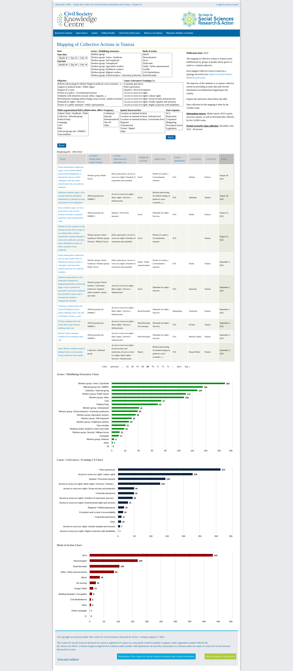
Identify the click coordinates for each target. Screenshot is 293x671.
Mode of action (149, 51)
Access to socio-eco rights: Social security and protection (153, 98)
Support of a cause (90, 90)
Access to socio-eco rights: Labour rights (153, 95)
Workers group (116, 54)
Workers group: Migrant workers (116, 72)
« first (104, 366)
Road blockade (157, 75)
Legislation (174, 128)
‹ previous (114, 366)
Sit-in (157, 60)
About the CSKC (63, 4)
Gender (94, 33)
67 (138, 366)
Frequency (109, 110)
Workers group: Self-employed (116, 60)
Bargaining (174, 122)
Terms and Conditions (68, 659)
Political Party (73, 119)
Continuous (111, 113)
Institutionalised (111, 119)
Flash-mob (157, 63)
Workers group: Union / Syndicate (116, 57)
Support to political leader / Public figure (90, 87)
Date (59, 51)
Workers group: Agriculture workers (116, 66)
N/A (174, 113)
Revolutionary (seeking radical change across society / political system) (90, 98)
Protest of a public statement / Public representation (90, 104)
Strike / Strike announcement (157, 66)
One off (111, 122)
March (157, 54)
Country (211, 159)
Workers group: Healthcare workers (116, 69)
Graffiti (157, 69)
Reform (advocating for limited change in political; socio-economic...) (90, 84)
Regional (142, 122)
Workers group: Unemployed (116, 63)
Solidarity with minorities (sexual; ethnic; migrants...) (90, 95)
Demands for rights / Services (90, 101)
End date (61, 61)
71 (158, 366)
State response (173, 110)
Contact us (137, 4)
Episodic (111, 116)
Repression (174, 116)
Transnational (142, 125)
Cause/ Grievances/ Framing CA (139, 80)
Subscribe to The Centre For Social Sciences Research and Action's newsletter (156, 656)
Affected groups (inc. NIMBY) (73, 131)
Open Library (82, 33)
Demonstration (157, 57)
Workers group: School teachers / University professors (116, 75)
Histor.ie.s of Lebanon (153, 33)
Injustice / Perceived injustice (153, 90)
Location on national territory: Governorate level (142, 119)
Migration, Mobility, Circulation (179, 33)
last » (187, 366)
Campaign (73, 122)
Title (63, 159)
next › (179, 366)
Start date (62, 54)
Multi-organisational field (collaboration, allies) (80, 110)
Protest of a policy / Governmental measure (90, 93)
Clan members (73, 134)
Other (111, 125)
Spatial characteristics (130, 110)
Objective (62, 80)
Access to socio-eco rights (153, 93)
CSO (73, 125)
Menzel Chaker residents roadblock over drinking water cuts (70, 336)
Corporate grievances (153, 84)
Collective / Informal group (73, 116)
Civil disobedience (157, 72)
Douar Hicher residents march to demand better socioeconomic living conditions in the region (71, 351)
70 (153, 366)
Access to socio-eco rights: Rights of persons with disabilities (153, 104)
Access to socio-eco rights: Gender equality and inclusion (153, 101)
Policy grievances (153, 87)
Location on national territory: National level (142, 116)
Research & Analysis (63, 33)
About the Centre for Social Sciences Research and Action (101, 4)
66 (133, 366)
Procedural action (174, 125)
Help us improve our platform (220, 656)
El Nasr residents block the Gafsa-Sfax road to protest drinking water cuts (69, 324)
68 (143, 366)
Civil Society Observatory (129, 33)
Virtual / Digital (142, 128)
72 (163, 366)
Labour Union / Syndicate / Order (73, 113)
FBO (73, 128)
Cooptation (174, 119)
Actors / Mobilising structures (105, 51)
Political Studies (108, 33)
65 (128, 366)
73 (168, 366)
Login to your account (227, 4)
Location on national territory (142, 113)
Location (196, 159)
